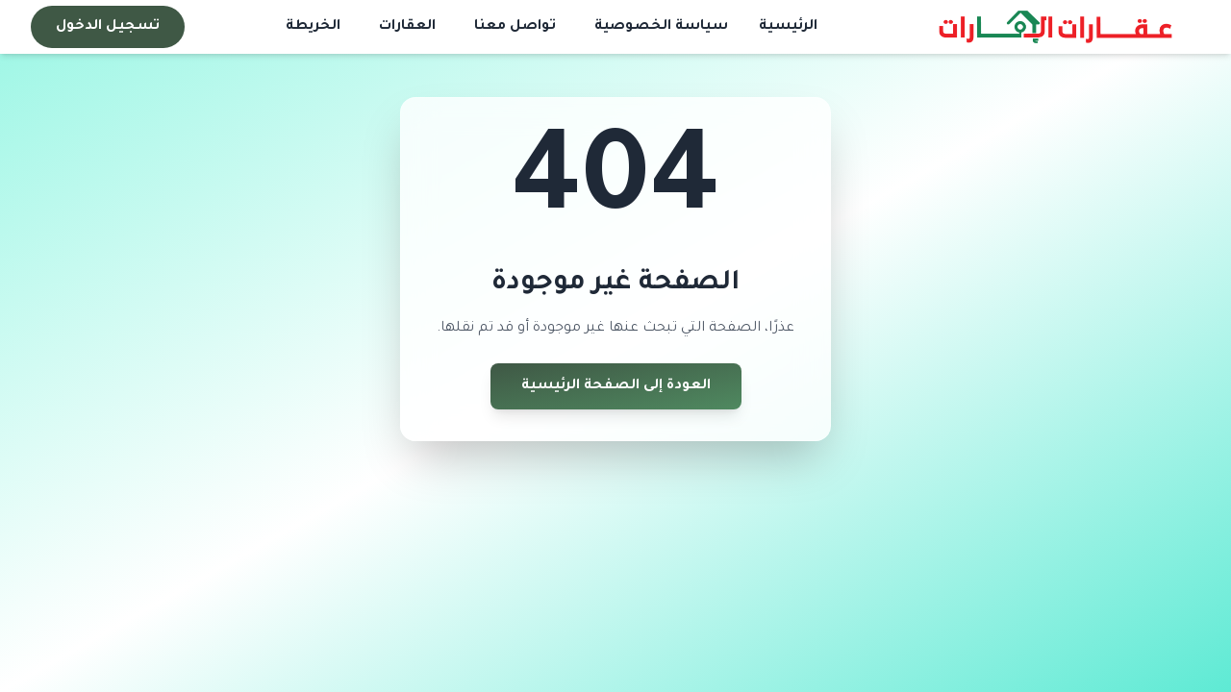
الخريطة (313, 27)
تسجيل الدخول (108, 27)
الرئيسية (788, 27)
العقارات (407, 27)
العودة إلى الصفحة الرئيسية (616, 386)
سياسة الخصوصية (661, 27)
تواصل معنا (515, 27)
